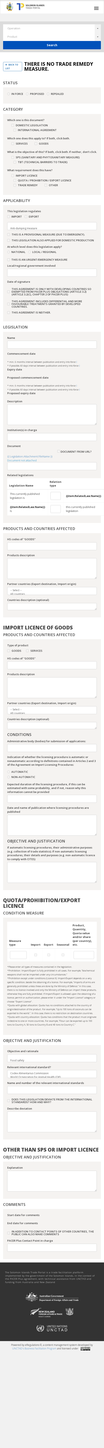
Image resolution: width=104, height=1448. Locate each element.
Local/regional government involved (31, 266)
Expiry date (14, 369)
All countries (49, 594)
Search (52, 45)
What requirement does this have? (30, 170)
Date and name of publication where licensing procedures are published (48, 810)
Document (14, 446)
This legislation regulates (24, 211)
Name (11, 338)
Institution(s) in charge (22, 430)
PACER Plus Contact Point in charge (30, 1240)
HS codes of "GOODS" (21, 539)
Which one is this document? (25, 120)
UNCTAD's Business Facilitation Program (34, 1348)
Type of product (17, 645)
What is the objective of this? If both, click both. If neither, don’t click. (52, 152)
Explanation (15, 1167)
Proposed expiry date (21, 393)
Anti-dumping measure (49, 228)
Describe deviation (19, 1108)
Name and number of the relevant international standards (45, 1083)
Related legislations (20, 475)
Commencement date (21, 353)
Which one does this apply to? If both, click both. (38, 138)
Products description (21, 555)
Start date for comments (23, 1215)
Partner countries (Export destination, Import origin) (41, 584)
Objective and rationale (22, 1051)
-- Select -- (49, 590)
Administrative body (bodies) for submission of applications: (46, 741)
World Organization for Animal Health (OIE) (49, 1077)
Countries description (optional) (28, 600)
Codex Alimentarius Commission (49, 1073)
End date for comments (22, 1223)
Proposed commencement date (28, 377)
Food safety (49, 1060)
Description (14, 401)
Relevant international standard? (29, 1067)
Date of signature (18, 282)
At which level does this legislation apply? (34, 247)
